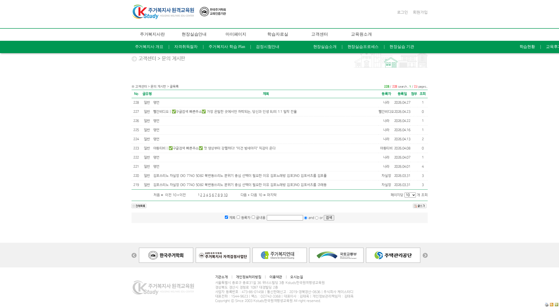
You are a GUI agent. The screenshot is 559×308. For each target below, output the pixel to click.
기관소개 (221, 277)
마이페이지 (236, 34)
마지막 (272, 195)
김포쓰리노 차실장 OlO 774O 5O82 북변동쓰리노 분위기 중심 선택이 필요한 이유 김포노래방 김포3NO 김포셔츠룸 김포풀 (240, 176)
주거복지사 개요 (149, 46)
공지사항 (312, 59)
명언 (156, 103)
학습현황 (527, 46)
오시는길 (296, 277)
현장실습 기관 (401, 46)
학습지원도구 (342, 71)
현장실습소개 (325, 46)
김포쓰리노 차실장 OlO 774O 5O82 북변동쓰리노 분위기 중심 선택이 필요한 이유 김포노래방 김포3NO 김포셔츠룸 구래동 (240, 185)
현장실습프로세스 (363, 46)
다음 (244, 195)
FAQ (368, 71)
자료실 (337, 59)
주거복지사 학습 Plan (227, 46)
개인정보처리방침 (248, 277)
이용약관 (276, 277)
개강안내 (361, 59)
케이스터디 (376, 84)
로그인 (402, 12)
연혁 (401, 84)
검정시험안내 (267, 46)
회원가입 (420, 12)
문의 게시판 (393, 71)
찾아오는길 (425, 84)
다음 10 (256, 195)
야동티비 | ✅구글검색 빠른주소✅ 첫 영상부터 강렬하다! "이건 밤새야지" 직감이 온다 (214, 148)
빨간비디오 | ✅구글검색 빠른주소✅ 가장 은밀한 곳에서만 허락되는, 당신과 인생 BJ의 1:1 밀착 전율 (225, 112)
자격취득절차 (186, 46)
